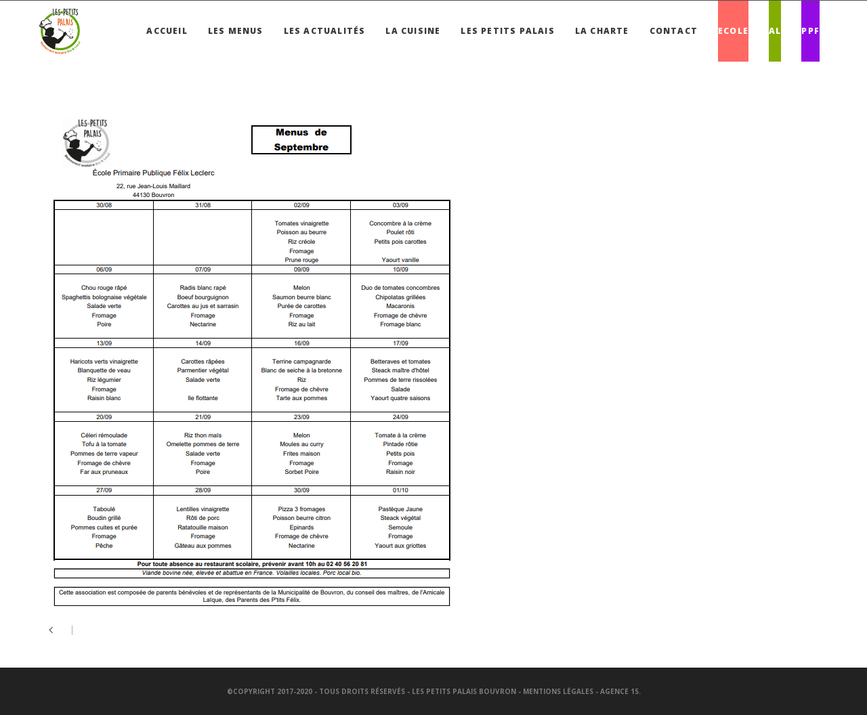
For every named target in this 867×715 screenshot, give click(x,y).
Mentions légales (558, 691)
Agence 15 (619, 691)
